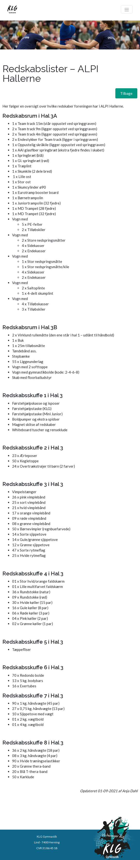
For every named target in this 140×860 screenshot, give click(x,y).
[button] (126, 93)
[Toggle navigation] (127, 9)
